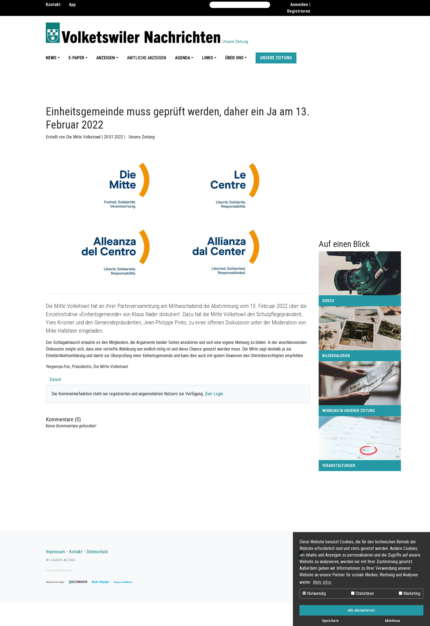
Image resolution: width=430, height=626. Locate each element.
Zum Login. (214, 393)
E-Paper (76, 57)
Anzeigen (105, 57)
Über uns (234, 57)
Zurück (55, 379)
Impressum (55, 551)
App (72, 4)
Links (207, 57)
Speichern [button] (330, 621)
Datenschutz (97, 551)
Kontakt (53, 4)
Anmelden (299, 4)
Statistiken (362, 593)
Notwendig (314, 593)
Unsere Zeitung (276, 57)
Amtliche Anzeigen (146, 57)
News (51, 57)
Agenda (182, 57)
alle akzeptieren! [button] (361, 610)
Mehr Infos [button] (322, 582)
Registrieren (298, 11)
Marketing (409, 593)
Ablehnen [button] (392, 621)
